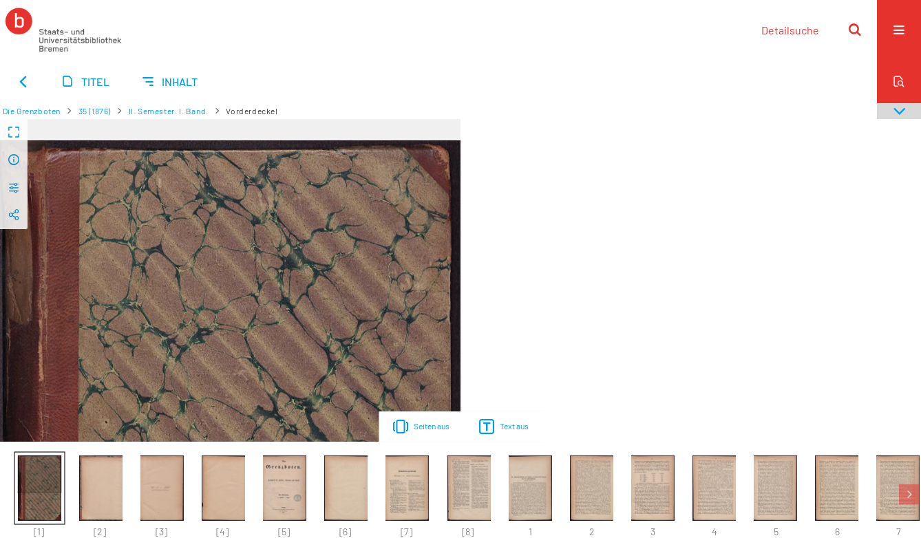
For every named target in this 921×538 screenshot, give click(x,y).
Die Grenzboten (32, 111)
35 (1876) (94, 111)
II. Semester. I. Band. (169, 111)
